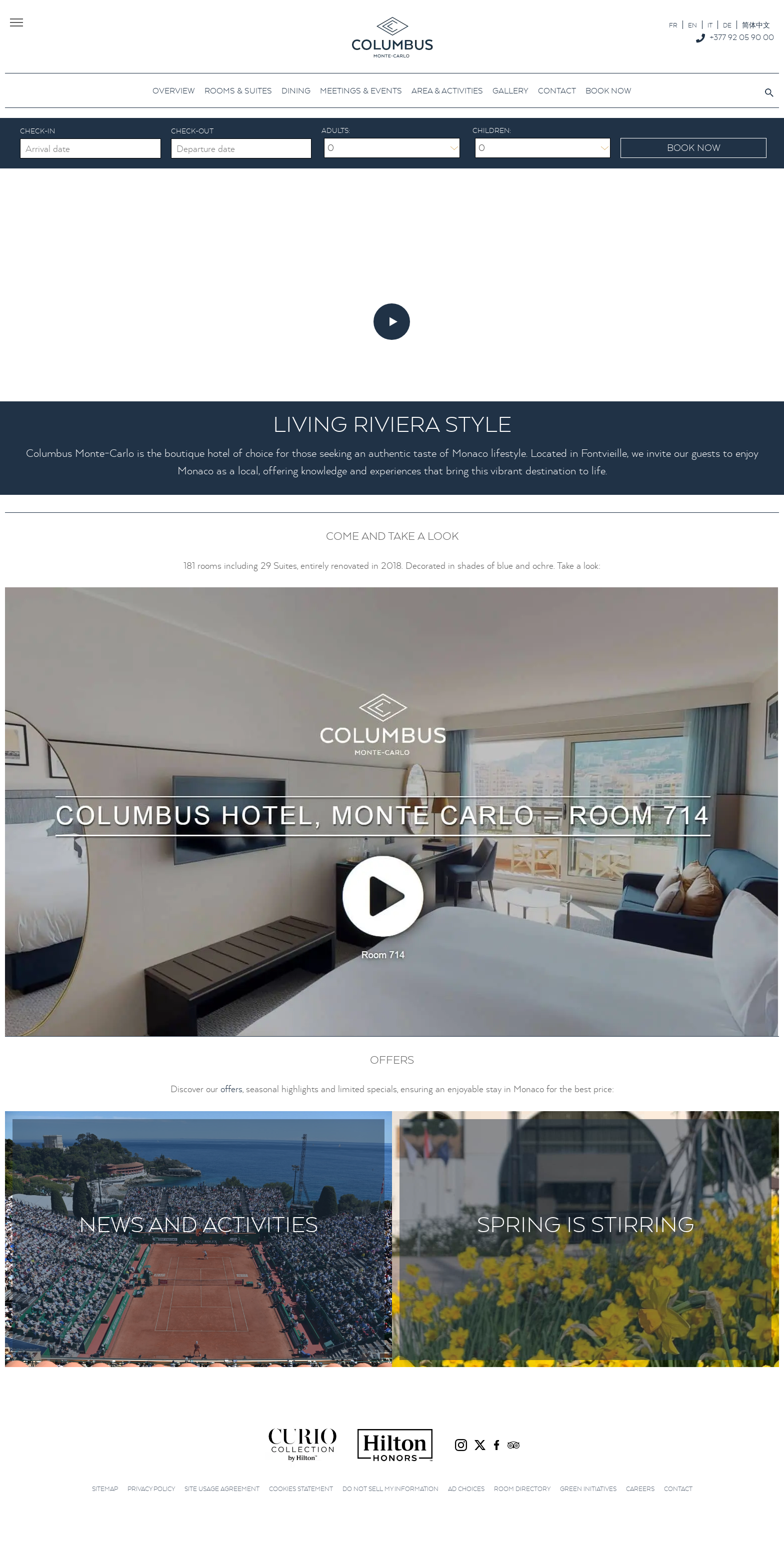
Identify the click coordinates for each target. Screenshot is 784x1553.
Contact (678, 1489)
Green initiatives (588, 1489)
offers (231, 1089)
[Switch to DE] (727, 24)
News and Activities (198, 1224)
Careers (640, 1489)
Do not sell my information (390, 1489)
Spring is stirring (585, 1224)
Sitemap (105, 1489)
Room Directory (522, 1489)
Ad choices (466, 1489)
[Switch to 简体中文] (756, 24)
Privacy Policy (151, 1489)
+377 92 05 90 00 (742, 36)
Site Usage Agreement (222, 1489)
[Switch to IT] (710, 24)
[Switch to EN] (692, 24)
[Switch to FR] (673, 24)
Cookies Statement (301, 1489)
